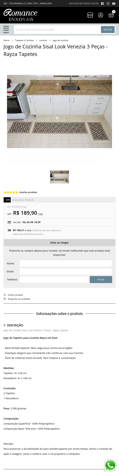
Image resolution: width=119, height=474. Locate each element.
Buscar (108, 29)
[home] (20, 15)
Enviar (101, 279)
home (7, 40)
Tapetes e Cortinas (24, 40)
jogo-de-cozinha (60, 40)
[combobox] (64, 29)
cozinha (43, 40)
